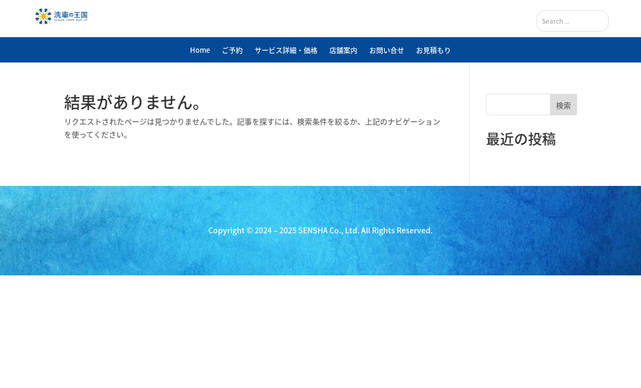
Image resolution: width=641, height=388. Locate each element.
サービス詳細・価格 (286, 50)
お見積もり (433, 50)
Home (200, 50)
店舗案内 (343, 50)
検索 (563, 105)
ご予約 (232, 50)
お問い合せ (386, 50)
